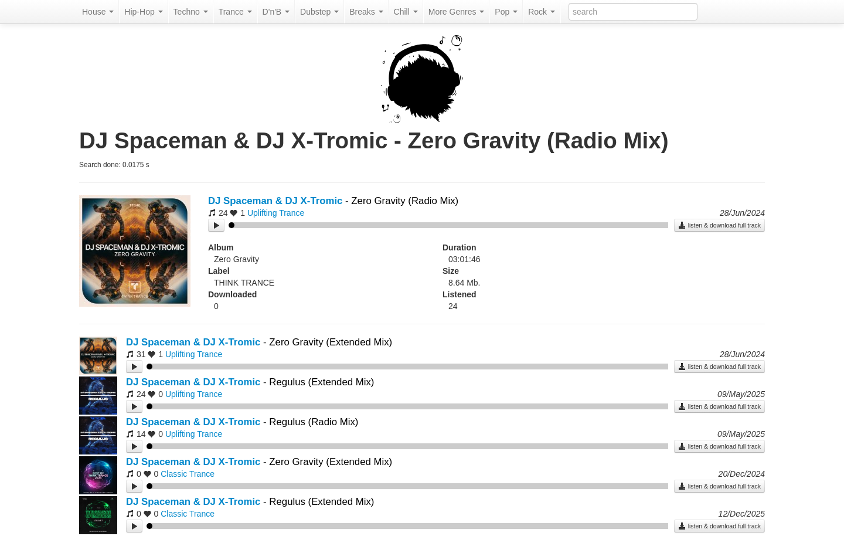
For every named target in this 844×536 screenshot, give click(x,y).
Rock (541, 11)
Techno (190, 11)
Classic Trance (188, 474)
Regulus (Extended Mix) (321, 382)
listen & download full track (719, 225)
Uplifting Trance (275, 213)
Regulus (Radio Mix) (313, 422)
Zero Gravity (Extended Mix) (330, 342)
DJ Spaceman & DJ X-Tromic (275, 200)
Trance (235, 11)
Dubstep (319, 11)
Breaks (366, 11)
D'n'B (276, 11)
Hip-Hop (143, 11)
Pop (506, 11)
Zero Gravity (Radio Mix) (404, 200)
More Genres (456, 11)
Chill (406, 11)
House (98, 11)
